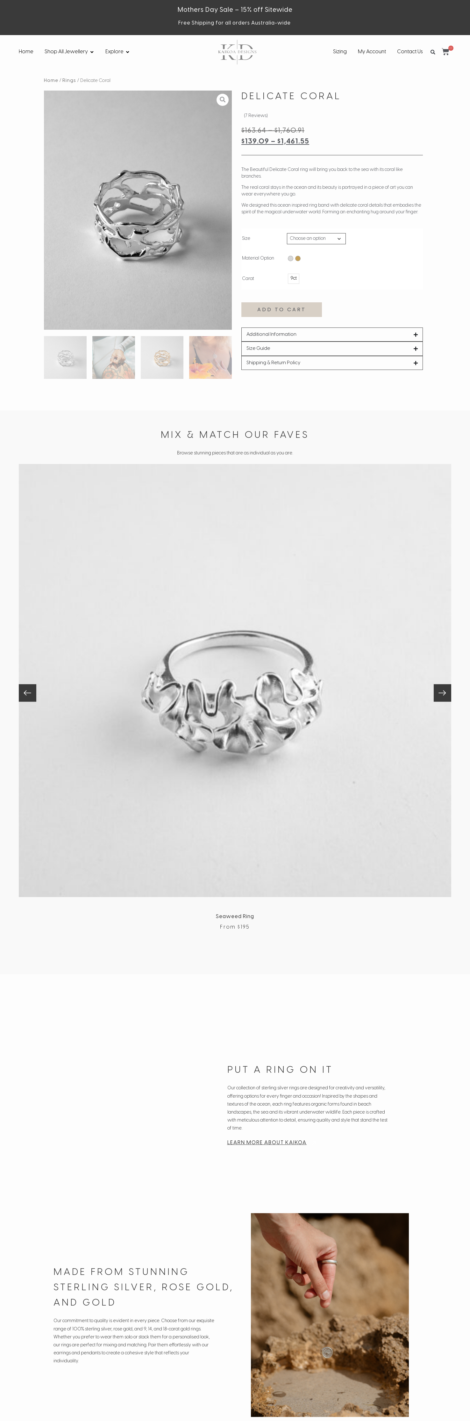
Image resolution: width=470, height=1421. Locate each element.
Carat (248, 279)
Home (51, 80)
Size (246, 239)
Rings (69, 80)
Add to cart (281, 309)
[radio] (290, 258)
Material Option (258, 258)
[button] (432, 52)
